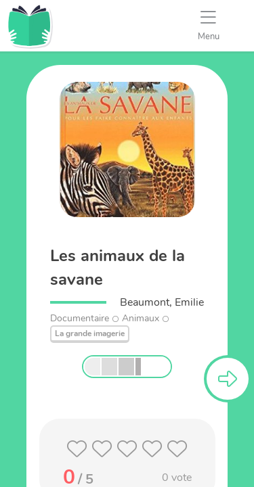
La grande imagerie (90, 333)
